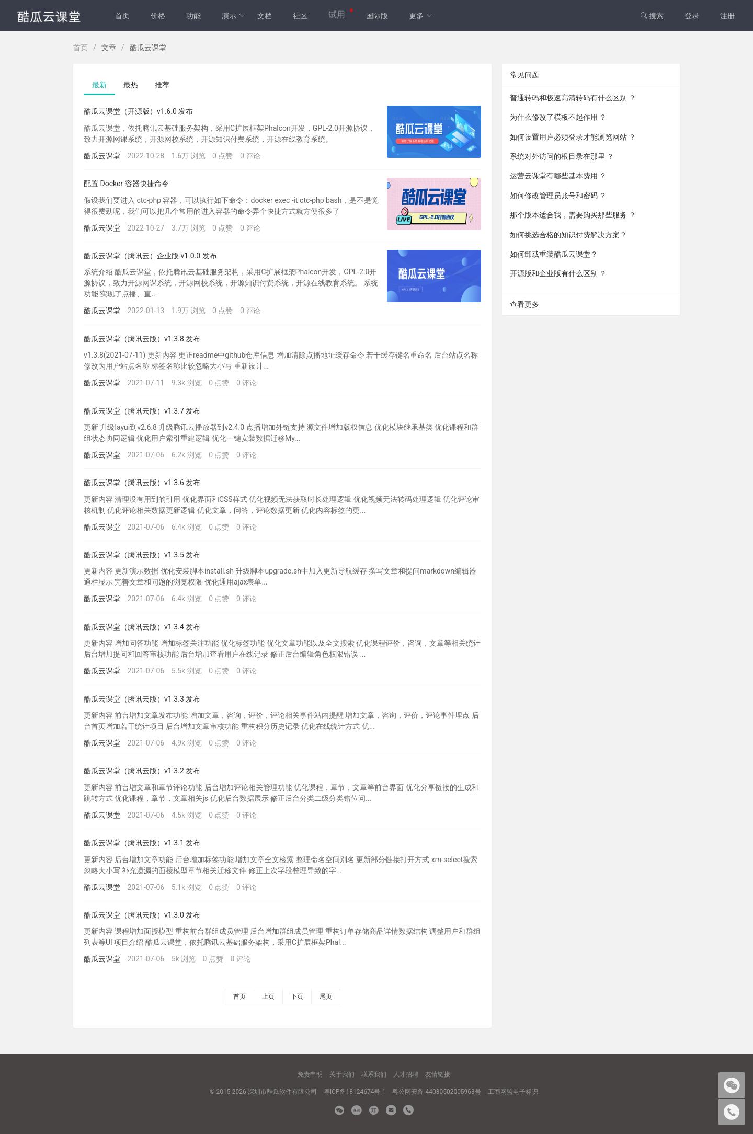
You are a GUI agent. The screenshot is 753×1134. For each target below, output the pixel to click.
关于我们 (342, 1074)
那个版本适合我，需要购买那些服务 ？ (573, 215)
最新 (99, 85)
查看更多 (524, 304)
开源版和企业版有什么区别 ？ (558, 273)
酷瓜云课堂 (102, 156)
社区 (300, 16)
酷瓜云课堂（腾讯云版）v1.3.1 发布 (142, 843)
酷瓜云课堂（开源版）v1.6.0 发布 (138, 111)
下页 (297, 996)
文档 (264, 16)
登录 (691, 16)
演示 (233, 15)
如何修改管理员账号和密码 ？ (558, 195)
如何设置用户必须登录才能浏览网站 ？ (573, 137)
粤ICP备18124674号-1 (355, 1091)
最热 (130, 85)
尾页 (326, 996)
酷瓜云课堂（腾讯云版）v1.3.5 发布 (142, 555)
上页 (268, 996)
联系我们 (373, 1074)
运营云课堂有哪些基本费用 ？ (558, 175)
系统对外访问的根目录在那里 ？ (562, 156)
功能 (193, 16)
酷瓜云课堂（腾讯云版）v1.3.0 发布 (142, 915)
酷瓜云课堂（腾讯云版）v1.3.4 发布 (142, 627)
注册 (727, 16)
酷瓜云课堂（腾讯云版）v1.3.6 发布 (142, 482)
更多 (420, 15)
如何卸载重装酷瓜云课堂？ (554, 254)
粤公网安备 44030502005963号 (436, 1091)
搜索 (652, 16)
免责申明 (310, 1074)
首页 (122, 16)
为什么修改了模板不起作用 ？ (558, 117)
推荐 (162, 85)
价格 (158, 16)
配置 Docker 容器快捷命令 (126, 183)
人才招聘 (405, 1074)
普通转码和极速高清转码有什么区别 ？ (573, 98)
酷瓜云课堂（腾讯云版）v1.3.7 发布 (142, 411)
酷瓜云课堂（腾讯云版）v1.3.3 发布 (142, 699)
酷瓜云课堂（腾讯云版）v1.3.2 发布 (142, 770)
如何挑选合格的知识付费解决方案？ (568, 235)
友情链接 (437, 1074)
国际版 (377, 16)
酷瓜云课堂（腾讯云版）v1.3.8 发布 (142, 339)
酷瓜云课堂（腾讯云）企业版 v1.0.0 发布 (150, 255)
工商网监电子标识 (513, 1091)
